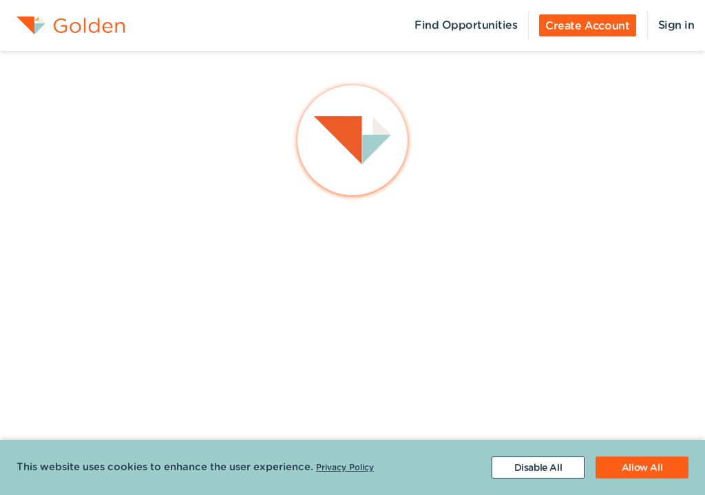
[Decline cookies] (538, 467)
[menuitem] (62, 25)
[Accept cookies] (642, 467)
